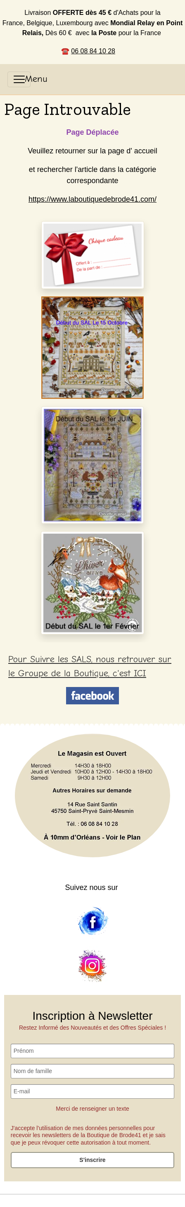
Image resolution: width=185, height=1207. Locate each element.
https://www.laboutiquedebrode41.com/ (92, 199)
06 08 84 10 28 (93, 51)
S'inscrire (92, 1160)
